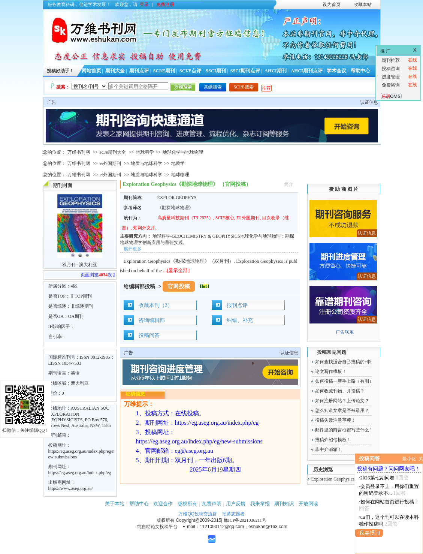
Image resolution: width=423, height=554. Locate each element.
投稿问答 (149, 335)
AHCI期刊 (276, 70)
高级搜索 (213, 87)
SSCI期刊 (216, 70)
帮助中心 (360, 70)
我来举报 (260, 503)
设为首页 (332, 4)
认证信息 (369, 102)
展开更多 (133, 249)
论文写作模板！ (331, 371)
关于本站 (114, 503)
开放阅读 (308, 503)
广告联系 (345, 332)
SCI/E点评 (190, 70)
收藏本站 (363, 4)
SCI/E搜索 (244, 87)
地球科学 (145, 152)
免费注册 (165, 4)
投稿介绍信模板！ (333, 439)
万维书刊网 (78, 152)
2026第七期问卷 (377, 478)
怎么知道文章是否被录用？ (342, 410)
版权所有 (187, 503)
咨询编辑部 (152, 320)
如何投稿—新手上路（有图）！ (346, 381)
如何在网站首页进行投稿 (387, 502)
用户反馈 (235, 503)
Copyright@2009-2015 (198, 520)
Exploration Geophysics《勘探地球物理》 (351, 479)
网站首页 (91, 70)
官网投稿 (178, 286)
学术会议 (336, 70)
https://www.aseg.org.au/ (70, 488)
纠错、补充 (240, 320)
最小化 (409, 458)
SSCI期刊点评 (245, 70)
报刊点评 (237, 305)
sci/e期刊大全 (113, 152)
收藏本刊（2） (156, 305)
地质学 (178, 163)
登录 (144, 4)
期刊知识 (284, 503)
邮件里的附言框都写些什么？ (344, 430)
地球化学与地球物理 (183, 152)
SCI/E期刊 (164, 70)
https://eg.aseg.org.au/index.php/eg (79, 472)
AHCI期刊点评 (307, 70)
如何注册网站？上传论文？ (342, 400)
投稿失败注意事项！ (335, 420)
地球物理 (180, 174)
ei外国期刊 (110, 163)
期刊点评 (139, 70)
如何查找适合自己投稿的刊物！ (346, 361)
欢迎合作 (163, 503)
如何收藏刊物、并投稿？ (340, 391)
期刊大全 (115, 70)
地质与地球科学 (146, 163)
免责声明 (211, 503)
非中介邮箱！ (328, 449)
